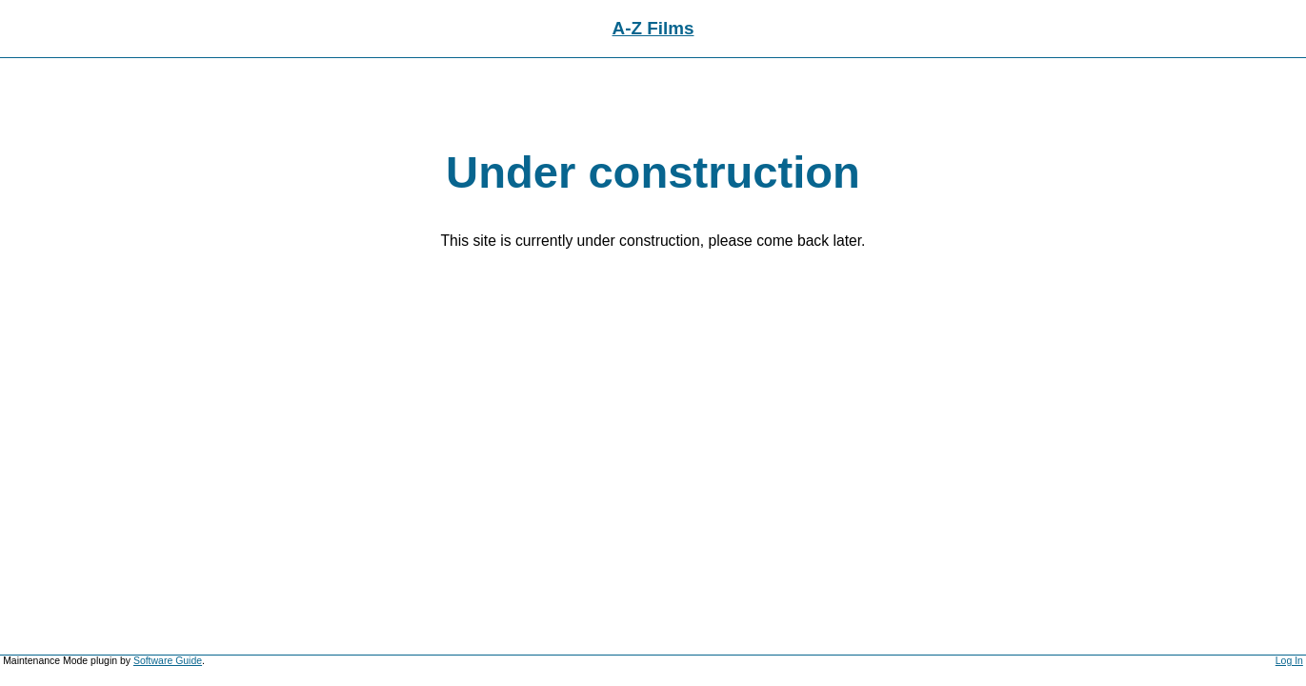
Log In (1289, 661)
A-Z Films (653, 28)
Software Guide (167, 661)
